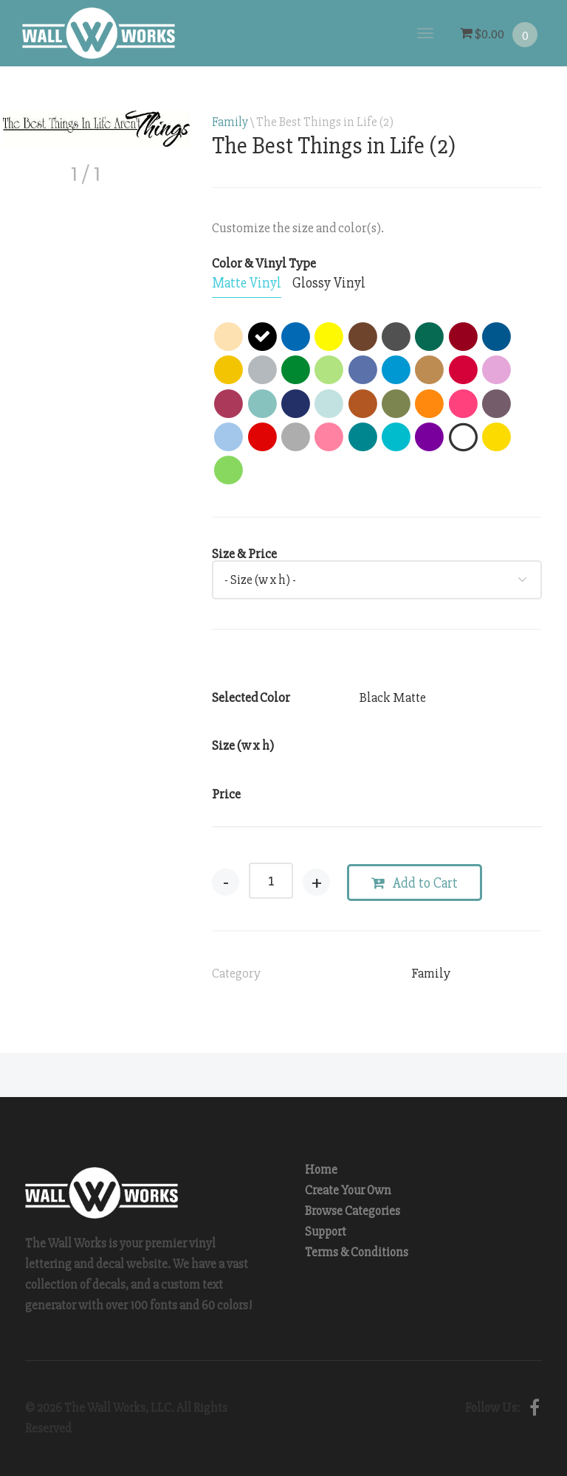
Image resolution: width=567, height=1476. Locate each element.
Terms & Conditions (356, 1252)
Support (325, 1231)
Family (230, 122)
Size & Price (244, 553)
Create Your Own (348, 1190)
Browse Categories (352, 1211)
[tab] (246, 284)
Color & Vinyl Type (264, 263)
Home (321, 1169)
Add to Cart (414, 883)
